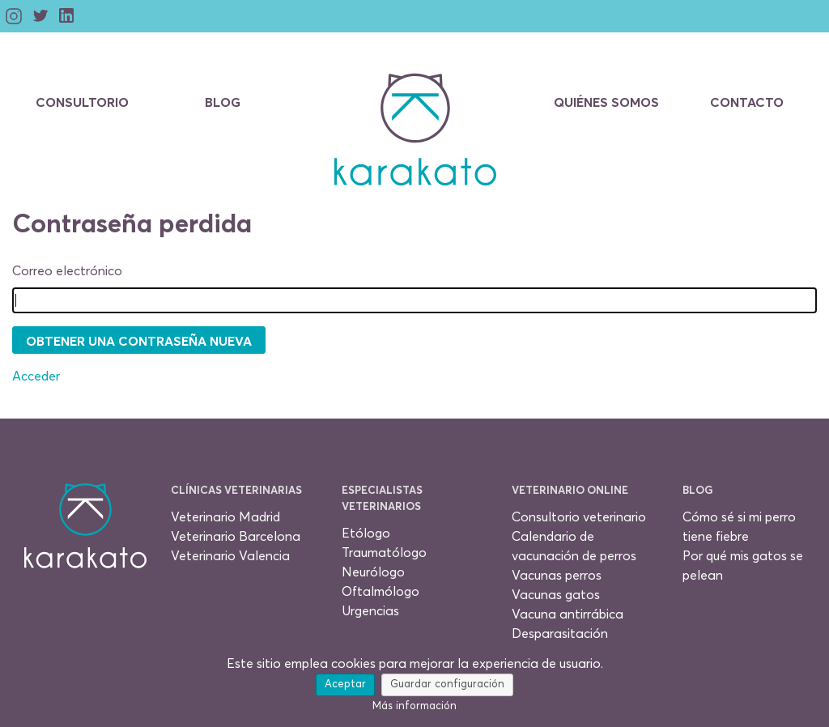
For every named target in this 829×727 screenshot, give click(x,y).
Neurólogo (373, 572)
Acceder (36, 376)
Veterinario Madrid (225, 517)
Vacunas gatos (556, 595)
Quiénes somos (606, 102)
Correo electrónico (67, 271)
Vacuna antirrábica (567, 614)
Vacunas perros (557, 575)
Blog (222, 102)
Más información (414, 706)
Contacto (747, 102)
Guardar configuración (447, 684)
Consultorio (82, 102)
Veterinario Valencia (230, 556)
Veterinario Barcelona (235, 536)
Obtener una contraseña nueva (139, 341)
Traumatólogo (384, 552)
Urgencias (370, 611)
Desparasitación (560, 633)
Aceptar (345, 684)
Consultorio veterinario (579, 517)
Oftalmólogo (380, 591)
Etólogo (366, 533)
